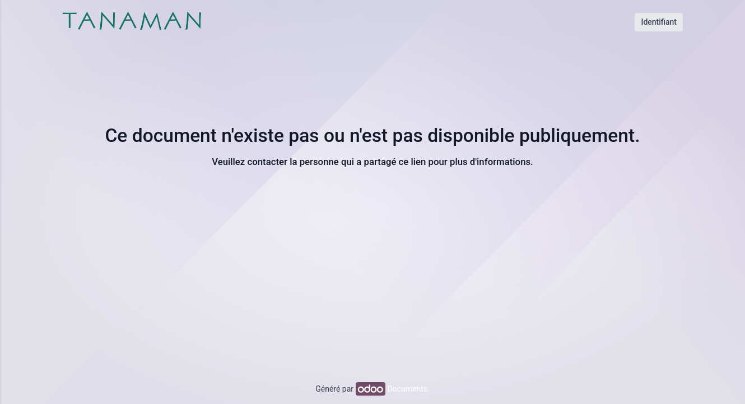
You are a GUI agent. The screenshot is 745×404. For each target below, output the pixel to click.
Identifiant (659, 21)
